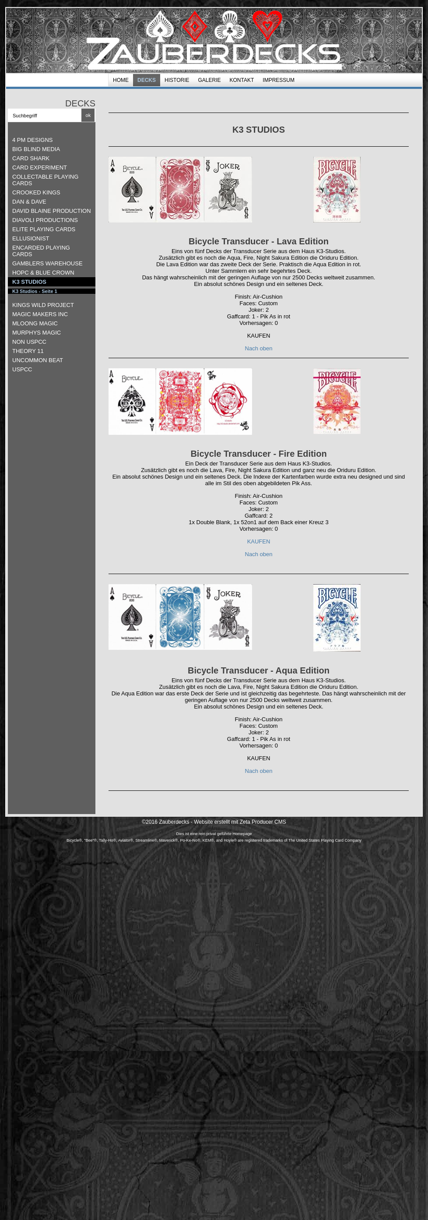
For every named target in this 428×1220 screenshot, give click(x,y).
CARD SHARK (30, 158)
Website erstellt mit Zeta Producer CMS (240, 822)
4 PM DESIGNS (32, 140)
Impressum (279, 80)
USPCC (22, 369)
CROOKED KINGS (36, 192)
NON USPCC (29, 341)
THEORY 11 (28, 351)
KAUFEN (258, 541)
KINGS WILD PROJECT (43, 305)
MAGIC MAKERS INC (40, 314)
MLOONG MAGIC (35, 323)
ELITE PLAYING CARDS (43, 229)
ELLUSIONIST (30, 238)
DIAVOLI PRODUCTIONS (45, 220)
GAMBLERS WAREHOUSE (47, 263)
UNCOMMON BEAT (37, 360)
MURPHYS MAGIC (36, 332)
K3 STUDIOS (29, 282)
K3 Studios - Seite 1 (34, 291)
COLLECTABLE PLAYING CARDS (45, 180)
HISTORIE (177, 80)
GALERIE (209, 80)
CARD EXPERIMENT (39, 167)
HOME (121, 80)
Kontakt (242, 80)
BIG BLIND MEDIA (36, 149)
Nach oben (259, 348)
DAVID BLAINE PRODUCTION (51, 211)
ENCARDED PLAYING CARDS (41, 250)
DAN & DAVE (29, 201)
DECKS (146, 80)
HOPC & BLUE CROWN (43, 272)
